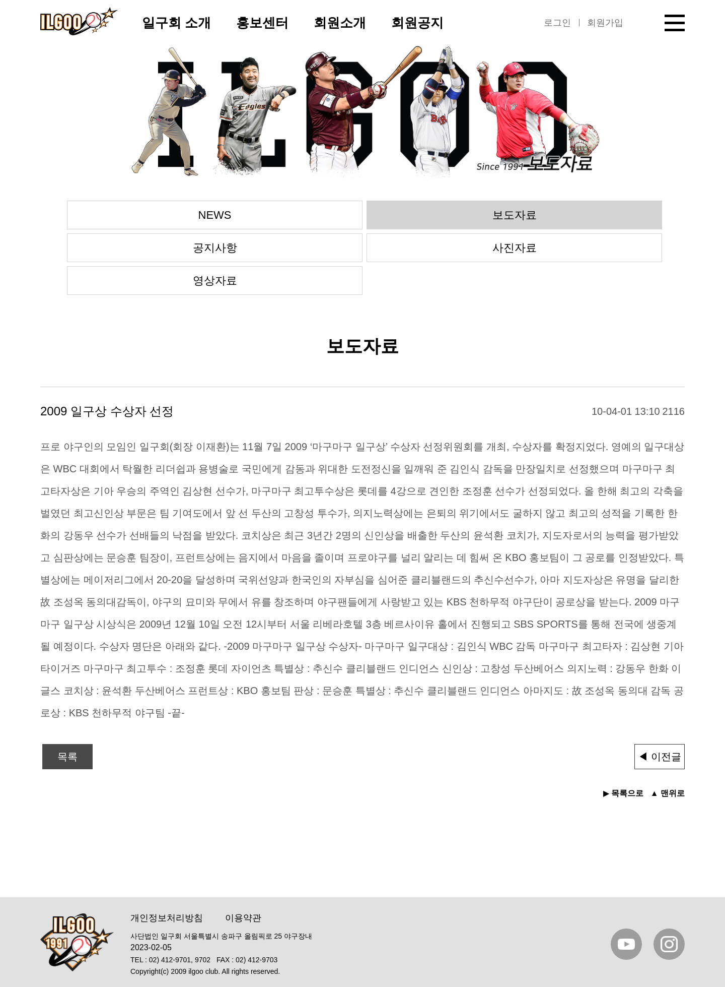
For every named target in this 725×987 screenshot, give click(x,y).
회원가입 (605, 23)
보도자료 (514, 215)
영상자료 (215, 280)
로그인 (557, 23)
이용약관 (243, 918)
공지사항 (215, 247)
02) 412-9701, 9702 (179, 960)
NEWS (215, 215)
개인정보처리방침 (166, 918)
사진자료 (514, 247)
